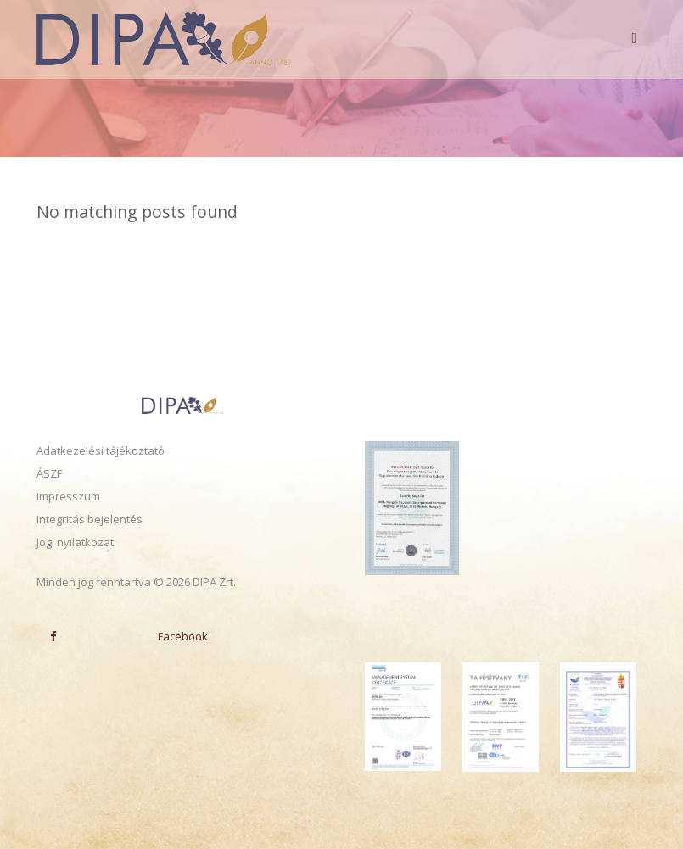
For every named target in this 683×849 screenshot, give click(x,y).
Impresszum (68, 496)
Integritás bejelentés (89, 519)
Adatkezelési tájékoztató (100, 450)
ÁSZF (49, 473)
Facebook (122, 636)
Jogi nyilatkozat (75, 542)
